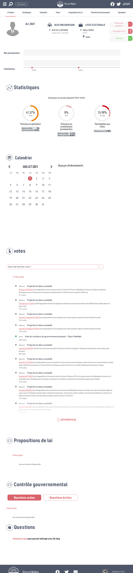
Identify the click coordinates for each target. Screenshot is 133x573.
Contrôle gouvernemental (100, 12)
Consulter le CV (119, 31)
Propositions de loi (75, 12)
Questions (122, 12)
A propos (10, 12)
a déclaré (119, 38)
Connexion (21, 4)
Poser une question (119, 24)
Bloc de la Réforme (60, 30)
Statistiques (26, 12)
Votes (58, 12)
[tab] (30, 178)
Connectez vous (20, 538)
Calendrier (43, 12)
